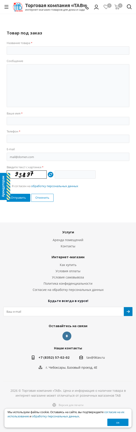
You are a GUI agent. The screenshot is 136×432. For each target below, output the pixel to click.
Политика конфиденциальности (68, 283)
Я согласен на (45, 186)
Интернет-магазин (68, 257)
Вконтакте (66, 336)
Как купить (68, 265)
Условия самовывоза (68, 277)
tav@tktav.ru (95, 358)
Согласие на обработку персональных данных (68, 290)
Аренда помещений (68, 240)
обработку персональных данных (54, 186)
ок (118, 422)
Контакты (68, 246)
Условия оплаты (68, 271)
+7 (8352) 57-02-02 (54, 357)
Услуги (68, 232)
